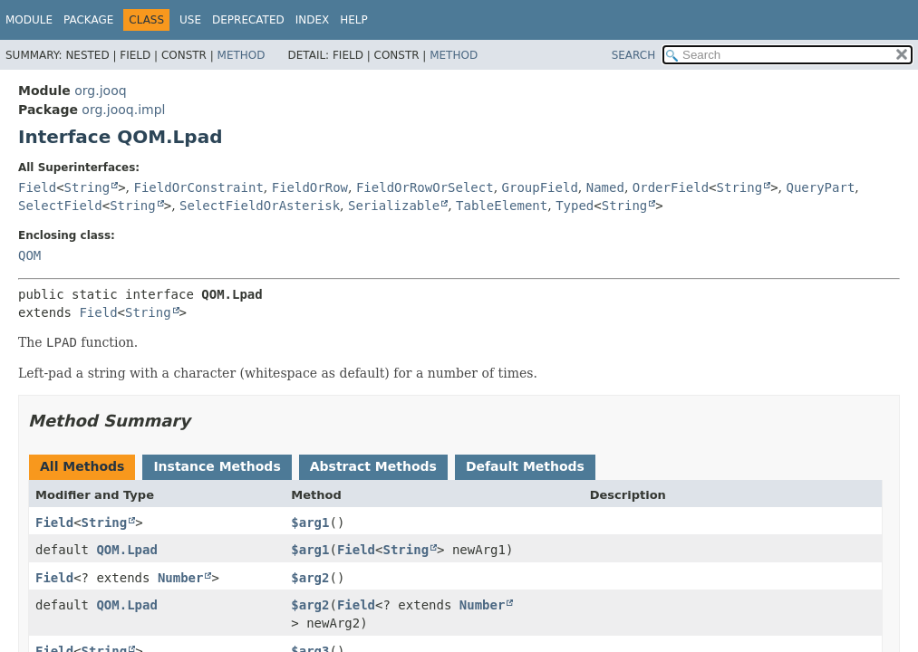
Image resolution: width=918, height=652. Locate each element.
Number (181, 577)
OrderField (671, 187)
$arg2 (310, 577)
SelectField (60, 205)
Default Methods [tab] (525, 466)
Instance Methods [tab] (216, 466)
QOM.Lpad (126, 549)
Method (241, 55)
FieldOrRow (310, 187)
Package (88, 20)
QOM (29, 255)
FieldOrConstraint (199, 187)
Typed (575, 205)
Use (190, 20)
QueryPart (820, 187)
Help (354, 20)
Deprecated (248, 20)
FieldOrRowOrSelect (425, 187)
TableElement (501, 205)
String (87, 187)
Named (605, 187)
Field (37, 187)
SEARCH (634, 55)
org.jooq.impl (123, 109)
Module (29, 20)
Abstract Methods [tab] (373, 466)
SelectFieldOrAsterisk (259, 205)
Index (312, 20)
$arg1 (310, 522)
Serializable (394, 205)
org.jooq (100, 90)
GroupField (540, 187)
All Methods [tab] (82, 466)
